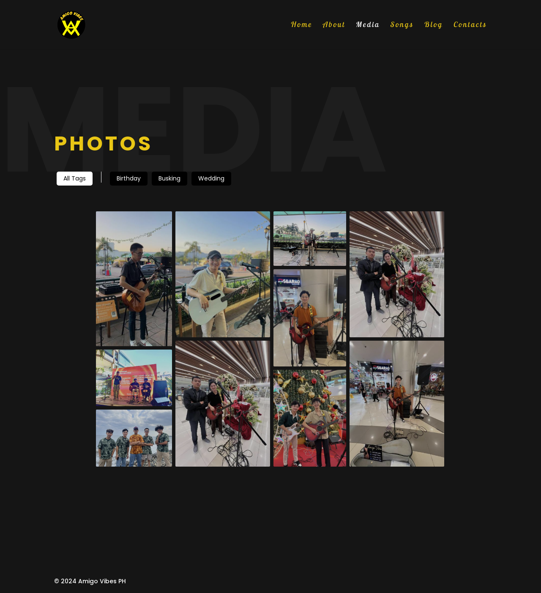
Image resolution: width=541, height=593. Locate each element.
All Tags (74, 178)
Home (301, 25)
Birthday (129, 178)
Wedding (211, 178)
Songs (402, 25)
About (334, 25)
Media (368, 25)
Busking (169, 178)
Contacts (470, 25)
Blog (433, 25)
